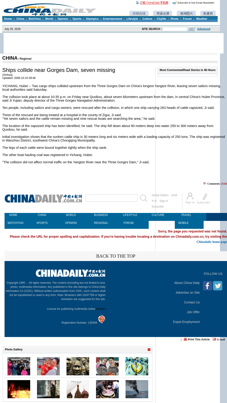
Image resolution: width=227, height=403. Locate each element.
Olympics (92, 18)
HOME (13, 215)
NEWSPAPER (157, 223)
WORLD (71, 215)
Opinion (62, 18)
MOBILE (183, 223)
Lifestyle (132, 18)
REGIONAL (99, 223)
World (49, 18)
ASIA (174, 195)
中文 (154, 201)
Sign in (164, 201)
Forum (187, 18)
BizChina (35, 18)
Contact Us (192, 302)
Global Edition (160, 195)
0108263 (101, 308)
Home (8, 18)
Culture (147, 18)
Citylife (161, 18)
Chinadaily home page (212, 242)
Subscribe (158, 206)
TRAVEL (186, 215)
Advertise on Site (188, 292)
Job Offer (193, 312)
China (20, 18)
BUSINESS (99, 215)
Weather (201, 18)
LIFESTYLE (128, 215)
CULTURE (157, 215)
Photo (174, 18)
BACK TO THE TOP (115, 256)
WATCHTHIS (13, 223)
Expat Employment (186, 322)
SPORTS (42, 223)
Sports (77, 18)
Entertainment (112, 18)
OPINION (70, 223)
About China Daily (187, 283)
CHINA (10, 58)
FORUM (128, 223)
